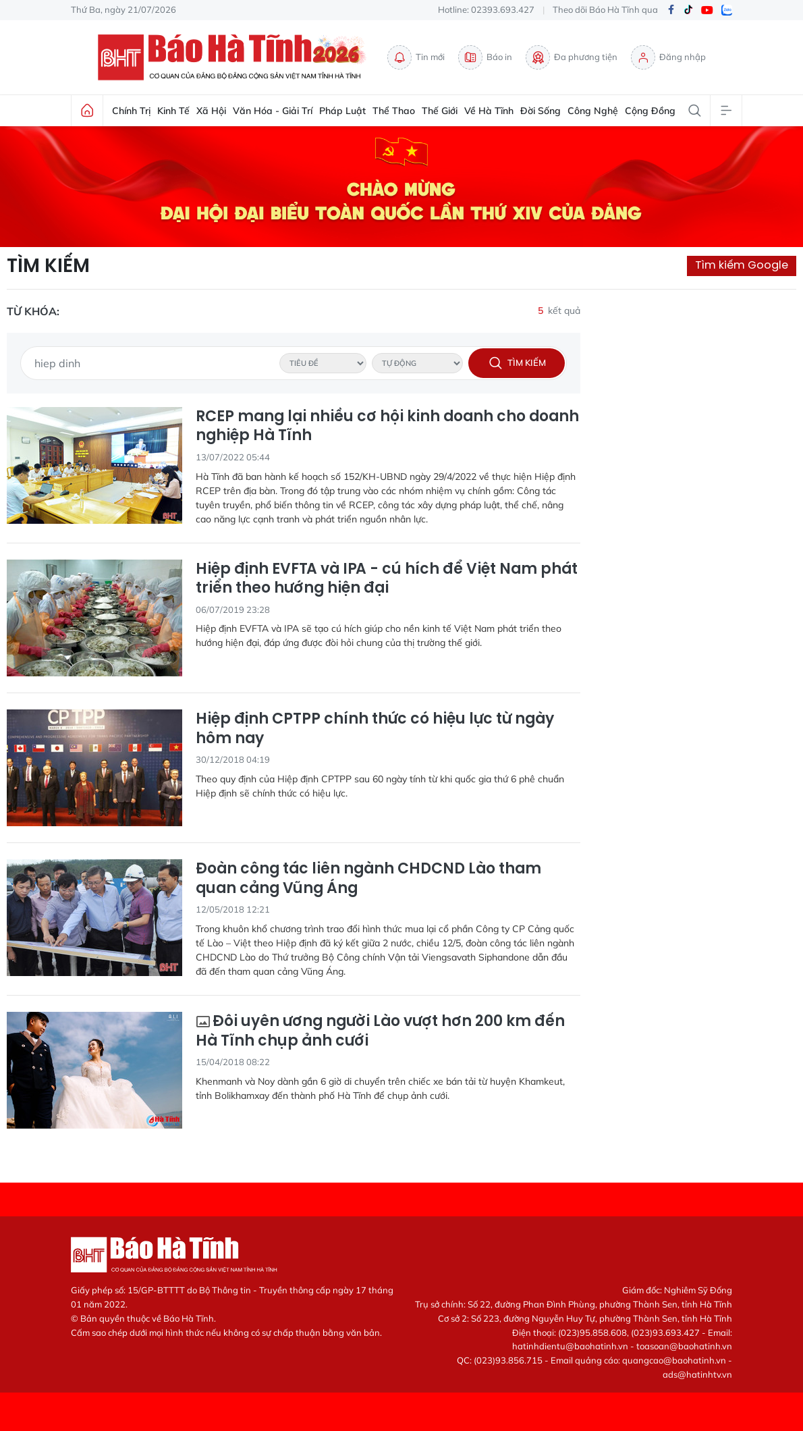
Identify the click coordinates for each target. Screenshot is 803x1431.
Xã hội (211, 111)
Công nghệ (592, 111)
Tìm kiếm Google (741, 265)
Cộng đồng (650, 111)
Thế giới (440, 111)
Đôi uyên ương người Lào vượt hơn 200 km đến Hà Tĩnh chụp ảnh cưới (380, 1031)
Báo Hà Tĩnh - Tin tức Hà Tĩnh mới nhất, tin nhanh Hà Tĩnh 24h (235, 57)
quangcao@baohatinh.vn (674, 1360)
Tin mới (416, 57)
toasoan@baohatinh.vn (684, 1346)
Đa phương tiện (571, 57)
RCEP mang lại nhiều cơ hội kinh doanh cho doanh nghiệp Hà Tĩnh (387, 426)
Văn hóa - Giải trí (272, 111)
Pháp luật (342, 111)
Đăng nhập (668, 57)
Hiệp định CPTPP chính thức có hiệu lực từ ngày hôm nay (375, 728)
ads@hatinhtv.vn (697, 1374)
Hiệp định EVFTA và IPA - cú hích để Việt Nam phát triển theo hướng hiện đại (387, 579)
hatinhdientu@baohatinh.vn (570, 1346)
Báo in (485, 57)
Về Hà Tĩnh (489, 111)
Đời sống (540, 111)
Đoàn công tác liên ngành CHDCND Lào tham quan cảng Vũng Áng (368, 878)
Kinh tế (173, 111)
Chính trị (131, 111)
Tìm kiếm (48, 266)
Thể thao (393, 111)
